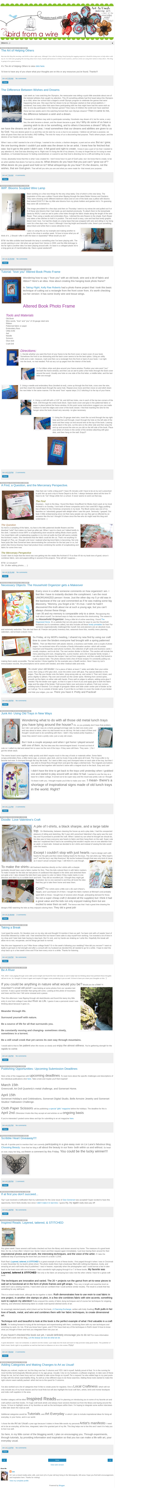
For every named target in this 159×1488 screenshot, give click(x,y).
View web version (57, 1465)
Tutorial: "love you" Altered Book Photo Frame (30, 271)
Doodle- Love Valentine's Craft (20, 819)
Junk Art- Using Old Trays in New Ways (26, 713)
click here (40, 66)
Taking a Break (11, 927)
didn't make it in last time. (47, 1203)
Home (57, 1460)
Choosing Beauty (10, 1147)
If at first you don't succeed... (19, 1194)
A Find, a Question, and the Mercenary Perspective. (34, 485)
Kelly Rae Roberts (51, 287)
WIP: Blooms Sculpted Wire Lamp (23, 188)
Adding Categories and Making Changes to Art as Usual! (37, 1364)
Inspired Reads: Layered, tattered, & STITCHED (32, 1222)
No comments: (21, 78)
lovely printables (95, 625)
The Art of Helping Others (17, 50)
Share (5, 82)
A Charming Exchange (61, 1309)
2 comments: (20, 472)
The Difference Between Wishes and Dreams (30, 89)
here (29, 1079)
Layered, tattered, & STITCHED (24, 1262)
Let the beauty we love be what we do (44, 1338)
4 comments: (20, 175)
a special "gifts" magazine (59, 1109)
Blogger (62, 1485)
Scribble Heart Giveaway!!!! (18, 1138)
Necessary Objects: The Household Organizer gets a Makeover (42, 585)
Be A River (8, 970)
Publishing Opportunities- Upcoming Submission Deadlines (39, 1068)
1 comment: (20, 1181)
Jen (13, 1472)
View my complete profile (19, 1481)
